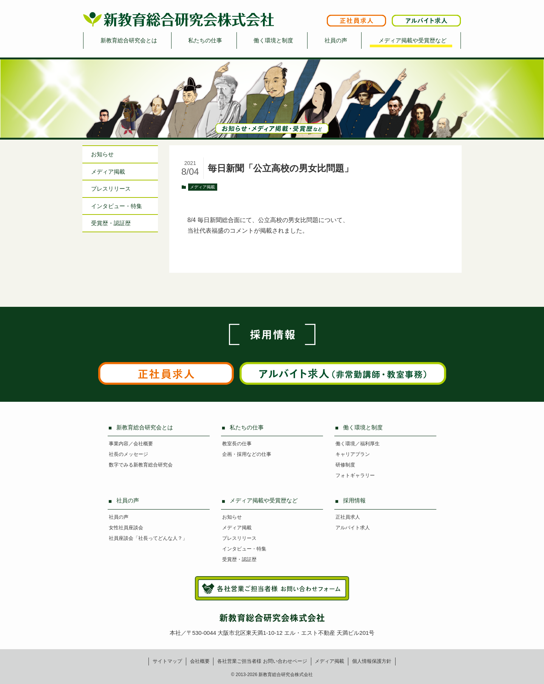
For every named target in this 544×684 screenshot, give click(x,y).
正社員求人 (347, 517)
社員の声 (336, 40)
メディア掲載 (202, 187)
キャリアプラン (352, 454)
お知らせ (102, 154)
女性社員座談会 (126, 527)
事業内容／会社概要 (131, 443)
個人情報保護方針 (371, 661)
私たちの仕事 (205, 40)
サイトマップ (167, 661)
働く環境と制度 (273, 40)
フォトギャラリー (355, 475)
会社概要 (200, 661)
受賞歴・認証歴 (111, 223)
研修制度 (345, 465)
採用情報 (354, 500)
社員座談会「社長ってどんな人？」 (148, 538)
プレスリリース (111, 188)
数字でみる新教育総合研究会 (141, 465)
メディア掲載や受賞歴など (413, 40)
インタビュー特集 (116, 206)
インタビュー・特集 (244, 549)
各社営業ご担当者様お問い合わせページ (262, 661)
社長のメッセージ (128, 454)
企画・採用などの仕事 (246, 454)
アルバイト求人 (352, 527)
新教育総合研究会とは (128, 40)
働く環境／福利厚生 (357, 443)
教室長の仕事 (237, 443)
